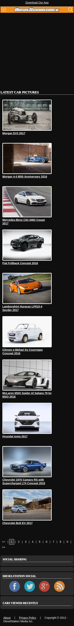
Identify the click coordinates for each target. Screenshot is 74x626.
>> (3, 547)
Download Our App (37, 2)
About (7, 617)
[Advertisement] (37, 51)
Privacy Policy (27, 617)
